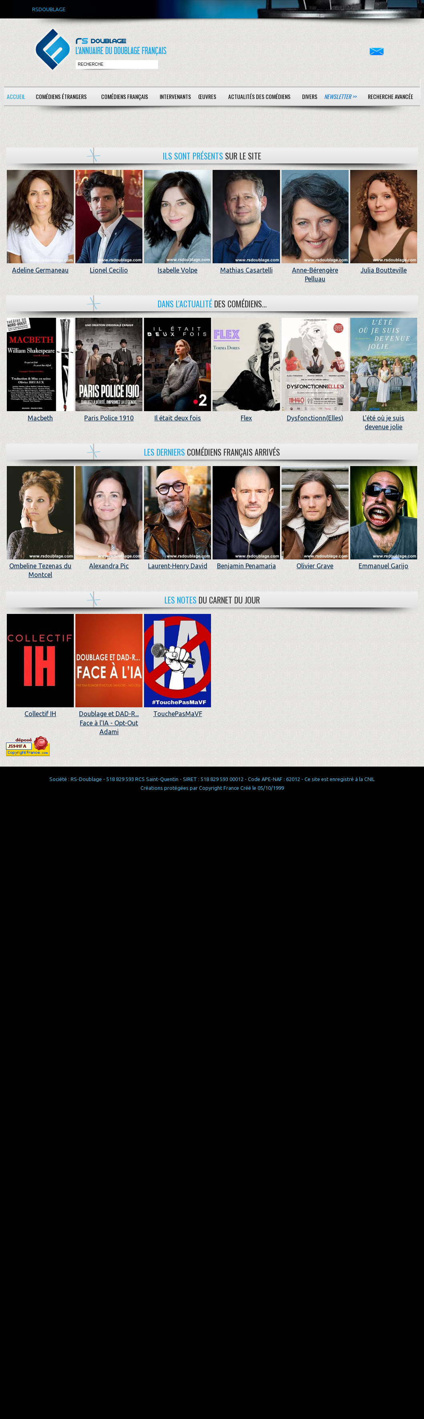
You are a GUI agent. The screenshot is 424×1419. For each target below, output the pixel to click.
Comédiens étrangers (61, 96)
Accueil (16, 96)
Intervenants (175, 96)
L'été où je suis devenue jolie (383, 417)
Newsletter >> (340, 96)
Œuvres (207, 96)
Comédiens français (124, 96)
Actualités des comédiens (259, 96)
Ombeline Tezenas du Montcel (40, 566)
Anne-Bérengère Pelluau (315, 270)
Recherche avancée (390, 96)
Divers (309, 96)
